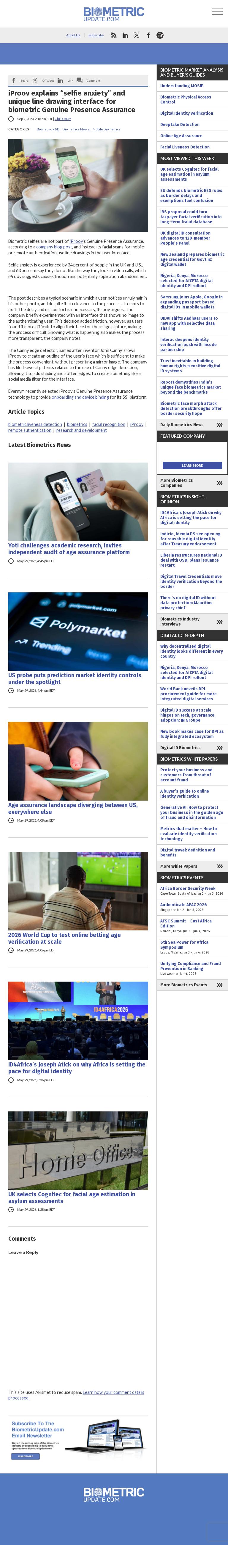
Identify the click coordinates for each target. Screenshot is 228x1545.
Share (24, 80)
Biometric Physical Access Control (185, 100)
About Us (73, 35)
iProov (76, 241)
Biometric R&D (48, 129)
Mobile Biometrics (107, 129)
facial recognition (108, 424)
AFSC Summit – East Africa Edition (192, 926)
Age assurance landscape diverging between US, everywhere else (73, 808)
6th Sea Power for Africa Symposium (192, 947)
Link (70, 80)
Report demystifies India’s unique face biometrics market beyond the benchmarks (190, 387)
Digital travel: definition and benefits (187, 853)
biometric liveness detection (35, 424)
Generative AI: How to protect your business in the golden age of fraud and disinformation (191, 812)
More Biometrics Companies (176, 483)
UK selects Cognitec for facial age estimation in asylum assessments (71, 1198)
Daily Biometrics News (182, 424)
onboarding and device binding (80, 397)
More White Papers (178, 866)
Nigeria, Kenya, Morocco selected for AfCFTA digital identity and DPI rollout (186, 280)
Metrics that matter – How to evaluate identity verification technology (188, 833)
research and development (81, 430)
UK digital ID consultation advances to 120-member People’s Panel (185, 238)
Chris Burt (63, 119)
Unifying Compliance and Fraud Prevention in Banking (192, 968)
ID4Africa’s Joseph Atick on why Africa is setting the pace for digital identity (76, 1068)
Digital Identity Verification (186, 113)
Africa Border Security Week (192, 891)
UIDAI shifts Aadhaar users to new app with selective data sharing (189, 323)
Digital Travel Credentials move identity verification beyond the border (191, 581)
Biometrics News (76, 129)
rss (113, 35)
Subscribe (96, 35)
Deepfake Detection (180, 124)
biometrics (77, 424)
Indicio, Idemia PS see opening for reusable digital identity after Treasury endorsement (190, 539)
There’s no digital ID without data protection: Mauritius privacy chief (188, 602)
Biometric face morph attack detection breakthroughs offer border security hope (191, 408)
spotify (160, 35)
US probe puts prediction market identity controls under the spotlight (74, 679)
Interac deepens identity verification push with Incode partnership (188, 344)
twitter (137, 35)
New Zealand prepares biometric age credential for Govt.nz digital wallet (192, 259)
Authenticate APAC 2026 (192, 907)
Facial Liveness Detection (185, 147)
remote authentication (29, 430)
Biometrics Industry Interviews (180, 622)
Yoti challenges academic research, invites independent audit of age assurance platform (69, 549)
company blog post (54, 246)
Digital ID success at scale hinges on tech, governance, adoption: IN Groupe (188, 715)
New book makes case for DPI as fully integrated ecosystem (192, 734)
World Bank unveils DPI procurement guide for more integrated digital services (188, 694)
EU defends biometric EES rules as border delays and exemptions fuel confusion (191, 195)
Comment (93, 80)
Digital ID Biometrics (180, 747)
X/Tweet (48, 80)
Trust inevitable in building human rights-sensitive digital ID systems (190, 366)
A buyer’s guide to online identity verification (184, 794)
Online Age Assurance (181, 135)
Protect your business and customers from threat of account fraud (186, 775)
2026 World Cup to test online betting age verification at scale (64, 938)
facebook (148, 35)
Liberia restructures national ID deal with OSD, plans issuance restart (191, 560)
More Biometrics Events (183, 985)
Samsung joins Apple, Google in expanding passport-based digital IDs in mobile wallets (191, 302)
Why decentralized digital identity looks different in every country (191, 651)
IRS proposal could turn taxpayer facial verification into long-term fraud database (191, 216)
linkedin (125, 35)
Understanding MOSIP (182, 85)
